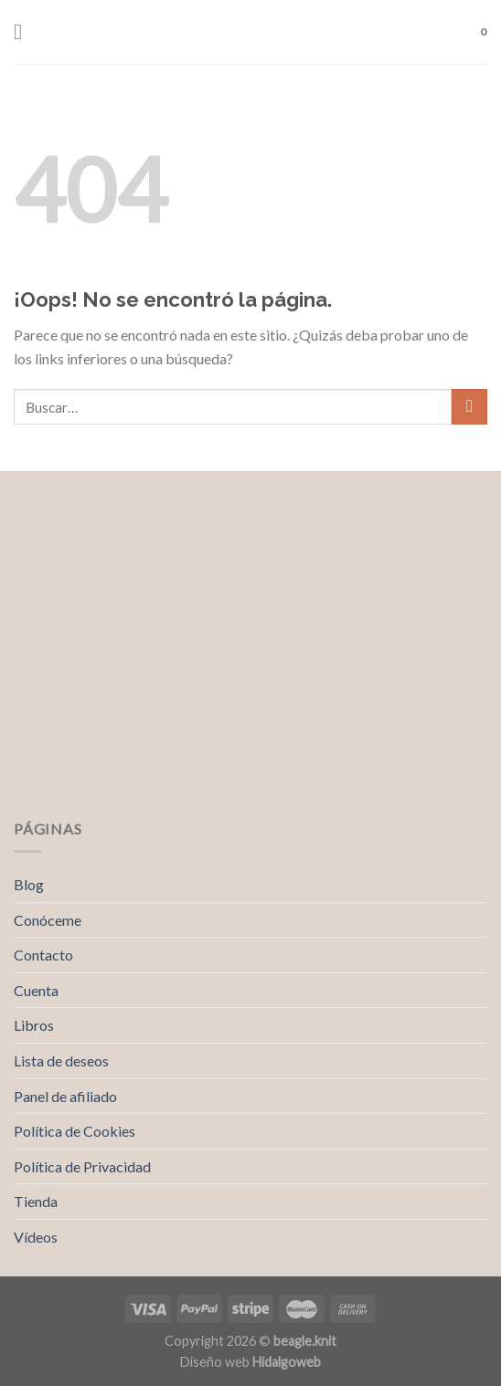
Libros (34, 1025)
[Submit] (469, 407)
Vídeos (36, 1236)
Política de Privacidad (82, 1166)
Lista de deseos (61, 1060)
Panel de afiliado (65, 1096)
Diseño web (250, 1362)
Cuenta (36, 990)
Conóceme (47, 920)
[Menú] (25, 31)
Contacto (43, 954)
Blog (29, 884)
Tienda (36, 1201)
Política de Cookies (74, 1130)
